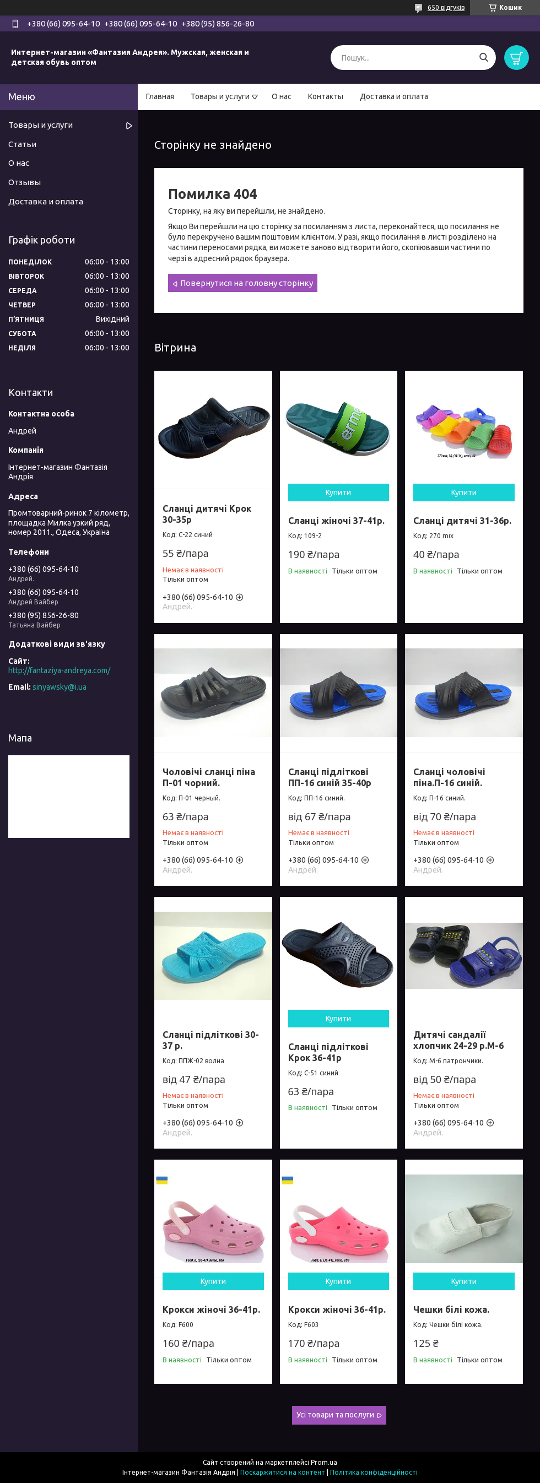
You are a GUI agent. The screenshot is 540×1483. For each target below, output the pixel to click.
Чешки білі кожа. (451, 1309)
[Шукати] (483, 57)
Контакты (325, 96)
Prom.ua (324, 1462)
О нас (281, 96)
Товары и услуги (220, 96)
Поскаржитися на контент (282, 1472)
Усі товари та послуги (335, 1414)
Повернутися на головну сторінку (246, 283)
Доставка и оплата (394, 96)
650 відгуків (446, 7)
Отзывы (24, 182)
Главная (160, 96)
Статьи (22, 144)
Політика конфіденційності (374, 1472)
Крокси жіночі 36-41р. (211, 1309)
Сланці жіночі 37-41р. (336, 521)
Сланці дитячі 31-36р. (462, 521)
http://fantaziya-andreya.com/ (59, 670)
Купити (338, 492)
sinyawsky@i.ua (60, 687)
